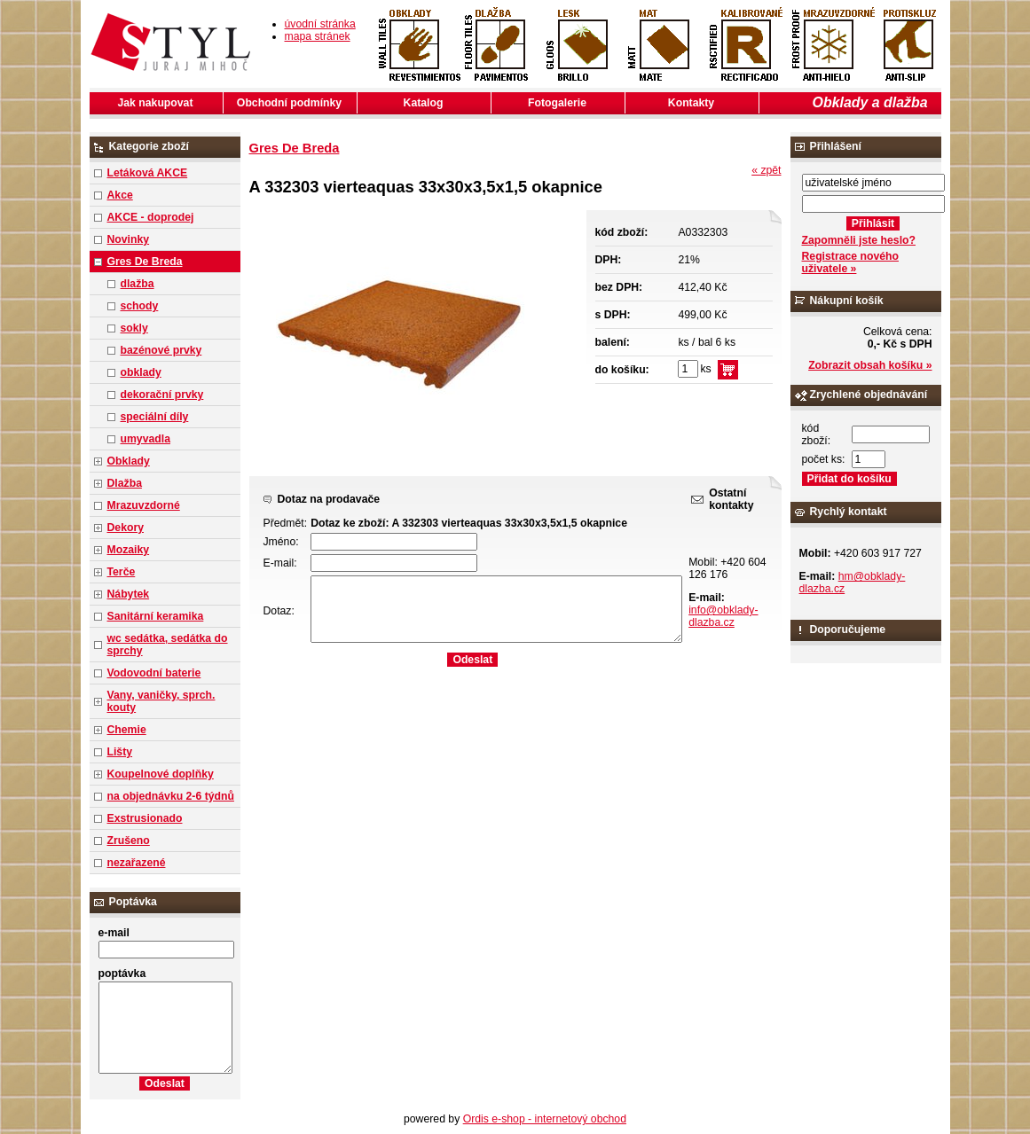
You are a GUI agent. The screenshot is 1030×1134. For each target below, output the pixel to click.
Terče (121, 572)
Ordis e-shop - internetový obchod (544, 1119)
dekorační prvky (162, 394)
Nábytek (128, 594)
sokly (134, 328)
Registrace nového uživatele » (850, 262)
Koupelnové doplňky (160, 774)
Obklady (128, 461)
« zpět (766, 170)
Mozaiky (128, 550)
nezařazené (136, 862)
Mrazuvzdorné (143, 505)
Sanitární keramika (155, 616)
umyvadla (145, 439)
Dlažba (124, 483)
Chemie (126, 729)
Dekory (125, 527)
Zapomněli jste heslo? (859, 240)
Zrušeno (128, 840)
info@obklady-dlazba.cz (723, 616)
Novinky (128, 239)
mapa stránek (317, 36)
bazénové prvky (161, 350)
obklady (141, 372)
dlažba (137, 284)
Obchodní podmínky (289, 103)
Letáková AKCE (147, 173)
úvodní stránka (320, 24)
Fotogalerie (557, 103)
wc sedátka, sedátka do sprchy (167, 644)
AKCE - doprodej (150, 217)
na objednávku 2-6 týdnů (170, 796)
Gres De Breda (145, 261)
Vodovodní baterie (154, 673)
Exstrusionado (145, 818)
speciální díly (155, 417)
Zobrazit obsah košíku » (870, 365)
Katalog (424, 103)
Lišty (120, 752)
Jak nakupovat (155, 103)
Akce (120, 195)
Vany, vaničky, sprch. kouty (161, 701)
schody (140, 306)
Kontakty (691, 103)
